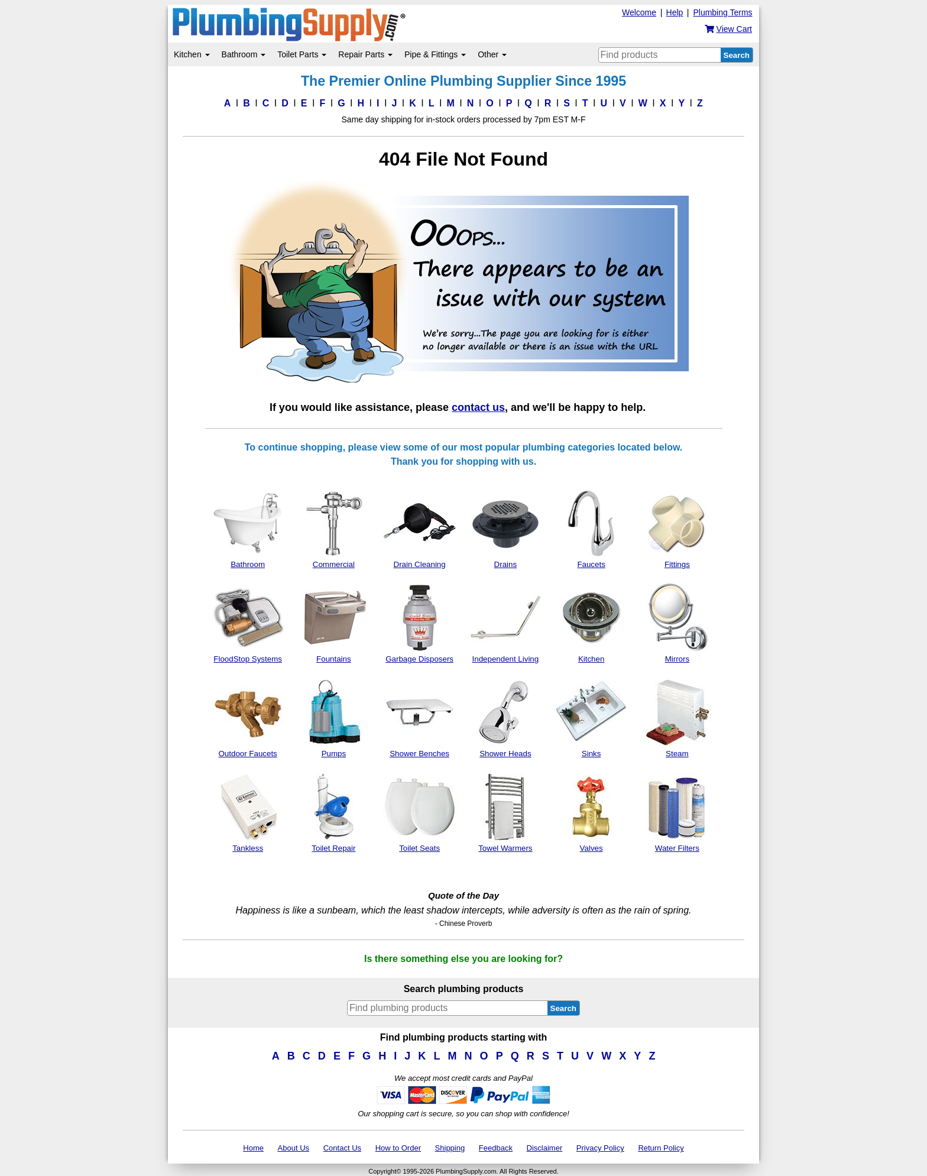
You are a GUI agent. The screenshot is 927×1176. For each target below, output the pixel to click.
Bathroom (244, 54)
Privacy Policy (600, 1147)
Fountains (334, 622)
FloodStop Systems (248, 622)
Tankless (248, 811)
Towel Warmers (505, 811)
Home (253, 1147)
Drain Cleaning (419, 527)
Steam (677, 716)
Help (674, 12)
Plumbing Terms (722, 12)
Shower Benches (419, 716)
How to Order (398, 1147)
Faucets (591, 527)
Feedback (496, 1147)
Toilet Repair (334, 811)
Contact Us (342, 1147)
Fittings (677, 527)
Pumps (334, 716)
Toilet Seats (419, 811)
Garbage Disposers (419, 622)
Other (492, 54)
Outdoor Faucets (248, 716)
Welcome (639, 12)
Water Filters (677, 811)
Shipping (450, 1147)
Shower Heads (505, 716)
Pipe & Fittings (435, 54)
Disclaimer (545, 1147)
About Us (293, 1147)
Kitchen (192, 54)
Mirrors (677, 622)
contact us (478, 407)
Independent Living (505, 622)
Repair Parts (365, 54)
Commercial (334, 527)
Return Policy (660, 1147)
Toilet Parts (301, 54)
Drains (505, 527)
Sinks (591, 716)
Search (737, 55)
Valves (591, 811)
